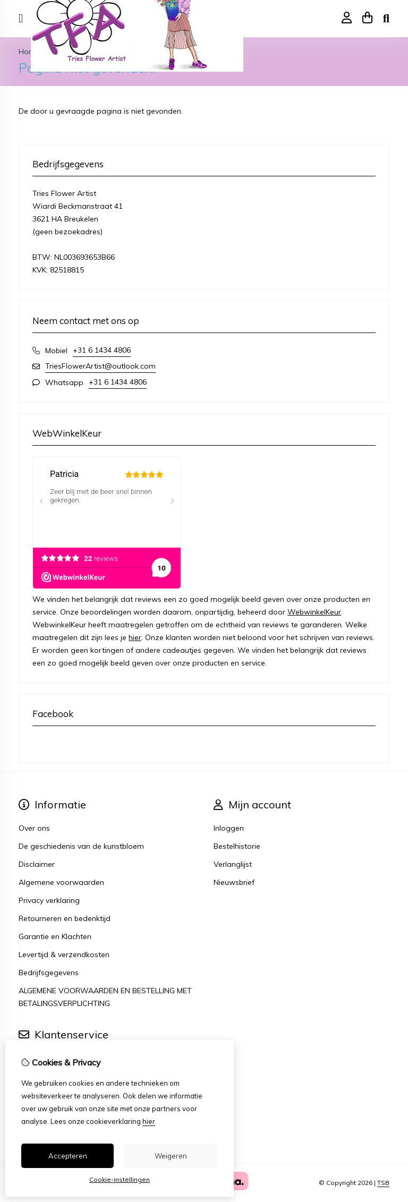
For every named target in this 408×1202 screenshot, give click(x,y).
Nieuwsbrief (234, 882)
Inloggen (229, 828)
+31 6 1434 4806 (102, 350)
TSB (383, 1183)
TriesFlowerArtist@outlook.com (100, 366)
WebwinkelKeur (314, 612)
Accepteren (67, 1156)
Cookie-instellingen (119, 1179)
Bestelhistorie (237, 846)
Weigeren (171, 1156)
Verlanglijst (233, 864)
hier (135, 637)
